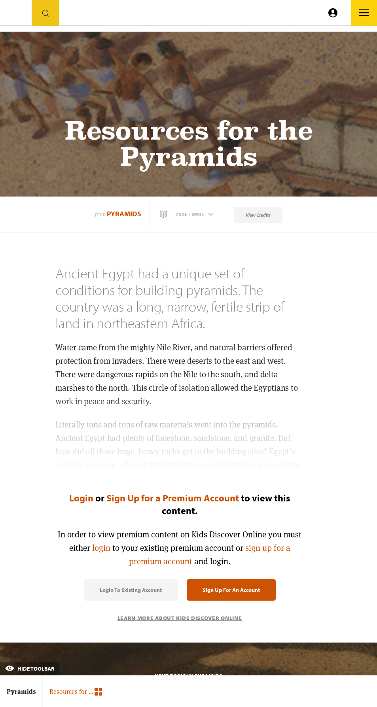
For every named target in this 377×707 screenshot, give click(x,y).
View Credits (258, 215)
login (101, 548)
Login (81, 498)
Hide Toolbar (29, 668)
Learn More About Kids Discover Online (179, 618)
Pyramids (124, 213)
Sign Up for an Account (231, 590)
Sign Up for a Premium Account (172, 498)
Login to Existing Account (131, 590)
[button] (187, 214)
